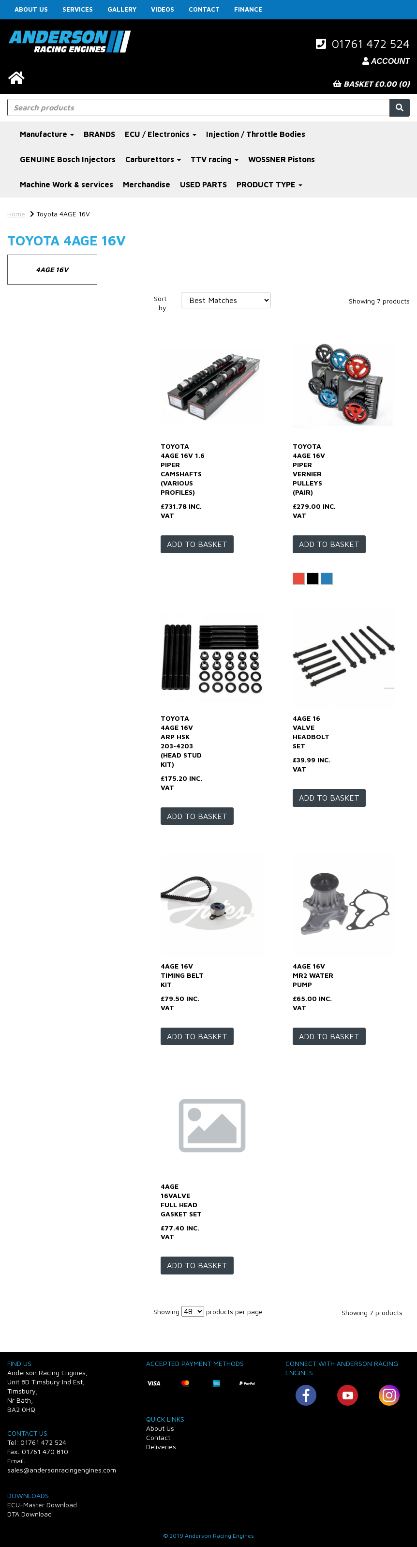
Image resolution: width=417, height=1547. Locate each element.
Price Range (31, 500)
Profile (22, 427)
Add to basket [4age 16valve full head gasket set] (197, 1265)
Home (16, 214)
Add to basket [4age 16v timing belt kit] (197, 1036)
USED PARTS (203, 184)
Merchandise (146, 184)
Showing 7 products (379, 301)
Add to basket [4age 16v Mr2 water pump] (329, 1036)
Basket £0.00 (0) (371, 83)
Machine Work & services (66, 184)
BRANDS (99, 134)
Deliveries (161, 1446)
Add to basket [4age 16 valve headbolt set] (329, 797)
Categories (29, 301)
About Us (31, 9)
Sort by (160, 303)
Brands (22, 338)
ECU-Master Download (42, 1505)
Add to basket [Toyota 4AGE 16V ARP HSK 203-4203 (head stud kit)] (197, 816)
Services (77, 9)
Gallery (121, 9)
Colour (21, 386)
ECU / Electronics (160, 134)
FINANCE (248, 9)
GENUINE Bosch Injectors (68, 159)
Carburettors (153, 159)
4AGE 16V (52, 269)
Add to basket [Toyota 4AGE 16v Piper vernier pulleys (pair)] (329, 544)
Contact (204, 9)
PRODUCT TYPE (269, 184)
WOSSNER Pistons (281, 159)
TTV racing (214, 159)
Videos (162, 9)
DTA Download (29, 1514)
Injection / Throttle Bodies (255, 134)
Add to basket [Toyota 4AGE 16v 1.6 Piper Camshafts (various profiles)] (197, 544)
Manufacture (47, 134)
